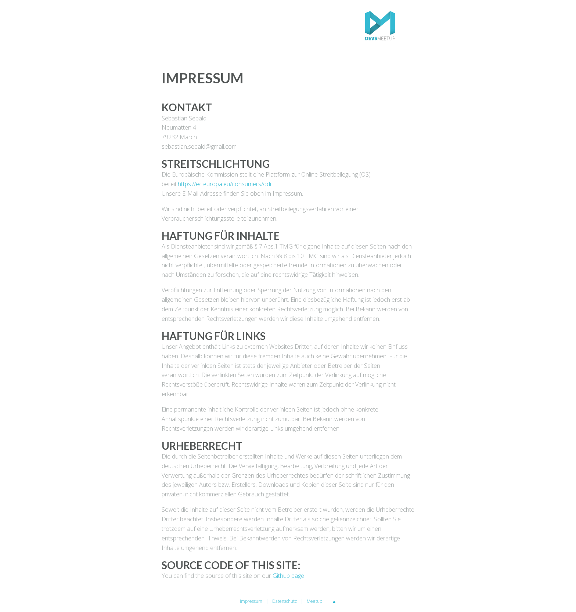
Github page (288, 576)
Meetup (314, 601)
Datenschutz (284, 601)
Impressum (251, 601)
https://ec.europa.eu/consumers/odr (225, 184)
